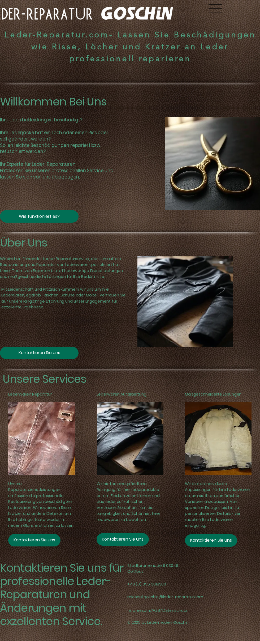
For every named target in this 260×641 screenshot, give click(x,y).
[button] (39, 216)
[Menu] (215, 8)
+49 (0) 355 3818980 (146, 584)
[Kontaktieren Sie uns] (39, 353)
